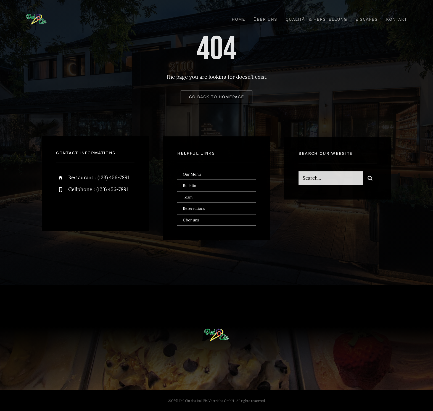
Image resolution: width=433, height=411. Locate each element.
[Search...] (331, 179)
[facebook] (62, 208)
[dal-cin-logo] (36, 16)
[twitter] (77, 208)
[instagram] (92, 208)
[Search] (370, 179)
